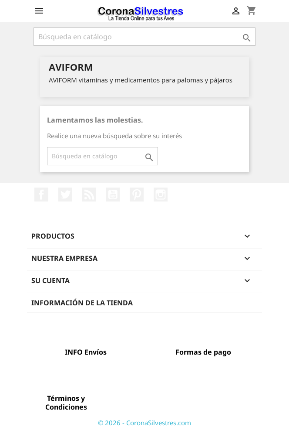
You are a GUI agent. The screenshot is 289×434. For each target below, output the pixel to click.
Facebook (41, 195)
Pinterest (137, 195)
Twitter (65, 195)
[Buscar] (144, 36)
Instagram (161, 195)
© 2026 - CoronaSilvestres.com (144, 422)
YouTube (113, 195)
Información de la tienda (82, 303)
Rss (89, 195)
